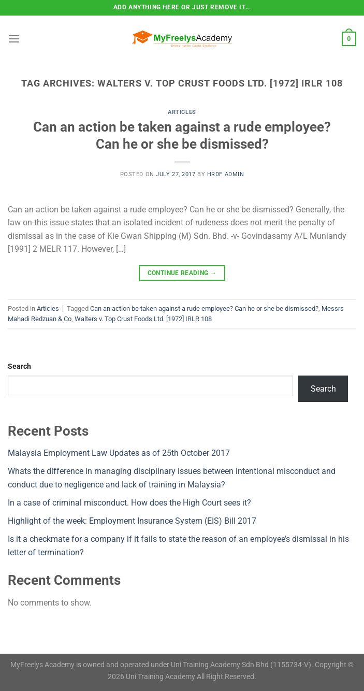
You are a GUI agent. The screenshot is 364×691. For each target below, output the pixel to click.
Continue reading (182, 273)
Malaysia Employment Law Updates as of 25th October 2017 (119, 453)
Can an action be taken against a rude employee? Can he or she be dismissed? (204, 308)
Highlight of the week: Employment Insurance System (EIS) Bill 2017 (132, 521)
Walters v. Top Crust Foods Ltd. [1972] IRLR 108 (143, 319)
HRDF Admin (225, 174)
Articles (182, 112)
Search (19, 366)
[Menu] (14, 38)
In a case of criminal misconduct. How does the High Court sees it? (129, 503)
